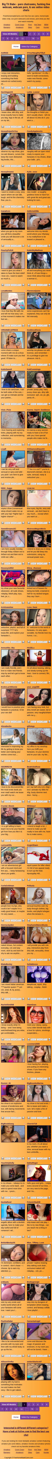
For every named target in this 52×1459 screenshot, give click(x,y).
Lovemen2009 (33, 1044)
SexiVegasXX (7, 92)
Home (15, 46)
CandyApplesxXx (34, 131)
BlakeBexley (6, 964)
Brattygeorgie (33, 1282)
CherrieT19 (32, 1124)
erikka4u (5, 1282)
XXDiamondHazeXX (36, 449)
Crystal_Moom (7, 806)
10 (17, 38)
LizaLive (30, 488)
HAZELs (30, 648)
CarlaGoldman (7, 886)
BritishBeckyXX (8, 1243)
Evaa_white (6, 1044)
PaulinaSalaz (7, 1321)
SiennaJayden (7, 925)
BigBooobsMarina (35, 1083)
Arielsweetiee (7, 607)
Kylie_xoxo (32, 172)
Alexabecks (6, 726)
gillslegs (31, 726)
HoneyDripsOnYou (9, 131)
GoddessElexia (34, 330)
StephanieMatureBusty (37, 925)
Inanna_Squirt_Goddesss (38, 410)
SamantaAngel (33, 1321)
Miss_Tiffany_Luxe (35, 1243)
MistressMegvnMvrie (36, 529)
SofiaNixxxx (32, 964)
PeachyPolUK (7, 250)
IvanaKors (5, 211)
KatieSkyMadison (35, 250)
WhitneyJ (31, 806)
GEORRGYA (6, 767)
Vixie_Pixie (6, 410)
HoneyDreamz (7, 172)
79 (33, 38)
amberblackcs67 (34, 1362)
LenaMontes (6, 291)
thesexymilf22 (7, 568)
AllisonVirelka (7, 1362)
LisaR (3, 449)
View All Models (10, 34)
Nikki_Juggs (6, 488)
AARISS (4, 53)
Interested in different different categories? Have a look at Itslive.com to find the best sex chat (26, 1431)
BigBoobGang (7, 1124)
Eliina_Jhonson (34, 568)
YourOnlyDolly (7, 1163)
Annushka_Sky (8, 648)
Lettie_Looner (33, 92)
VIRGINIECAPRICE (9, 330)
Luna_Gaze (32, 607)
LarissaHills (6, 845)
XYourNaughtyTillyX (36, 53)
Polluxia (30, 886)
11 (22, 38)
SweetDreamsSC (8, 529)
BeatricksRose (33, 767)
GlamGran (31, 1005)
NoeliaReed (6, 1202)
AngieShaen (32, 845)
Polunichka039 (33, 1202)
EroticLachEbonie (9, 687)
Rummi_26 (6, 1083)
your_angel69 (33, 687)
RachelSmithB (7, 1005)
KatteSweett (6, 369)
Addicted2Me (33, 211)
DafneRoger (32, 1163)
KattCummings (34, 369)
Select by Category (30, 46)
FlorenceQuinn (33, 291)
